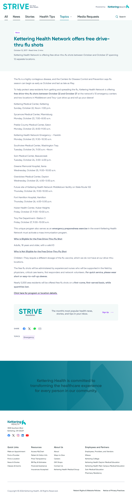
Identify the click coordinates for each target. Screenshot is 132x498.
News (17, 34)
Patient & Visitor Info (39, 457)
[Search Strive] (121, 17)
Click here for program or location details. (35, 294)
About (56, 453)
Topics (52, 17)
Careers (57, 460)
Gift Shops (58, 464)
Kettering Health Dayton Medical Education (102, 464)
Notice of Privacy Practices (114, 492)
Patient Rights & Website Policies (86, 492)
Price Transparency (38, 460)
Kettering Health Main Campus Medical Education (105, 467)
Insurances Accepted (39, 471)
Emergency (29, 339)
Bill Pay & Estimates (38, 464)
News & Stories (13, 464)
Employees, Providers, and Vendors (99, 453)
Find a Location (13, 460)
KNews (88, 457)
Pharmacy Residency (93, 475)
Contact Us (58, 467)
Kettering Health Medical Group (66, 471)
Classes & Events (14, 467)
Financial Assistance (39, 467)
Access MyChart (37, 453)
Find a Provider (13, 457)
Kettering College (92, 460)
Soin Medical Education (94, 471)
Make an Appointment (16, 453)
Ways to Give (59, 457)
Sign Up (107, 314)
